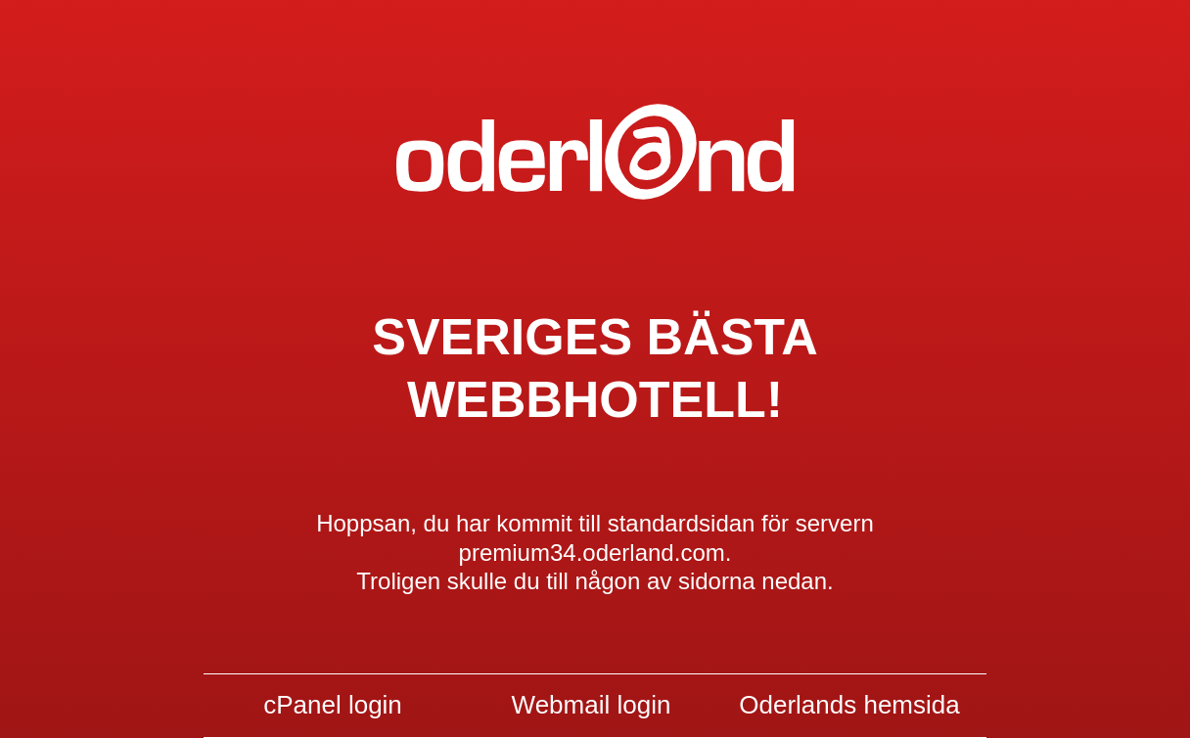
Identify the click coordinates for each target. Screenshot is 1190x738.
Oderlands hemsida (849, 704)
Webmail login (591, 704)
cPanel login (332, 704)
